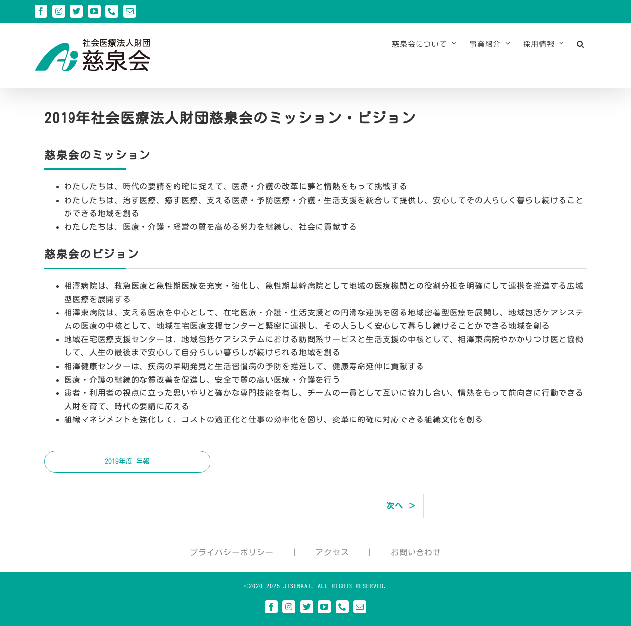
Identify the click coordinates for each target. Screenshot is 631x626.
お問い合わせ (416, 552)
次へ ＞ (401, 506)
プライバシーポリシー (232, 552)
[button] (580, 44)
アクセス (332, 552)
